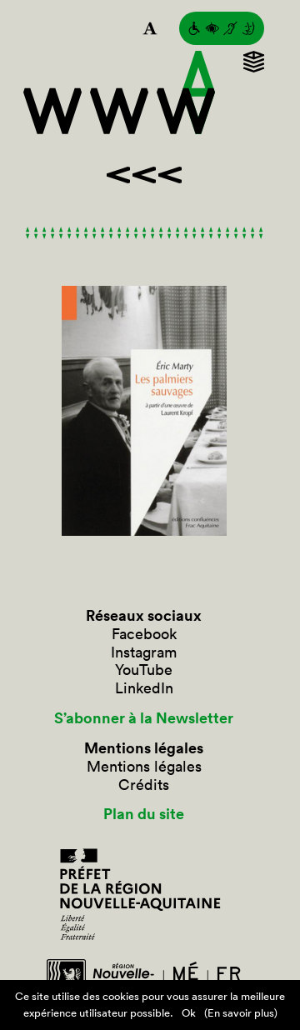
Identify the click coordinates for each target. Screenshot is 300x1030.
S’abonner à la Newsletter (143, 718)
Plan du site (143, 814)
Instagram (144, 652)
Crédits (143, 785)
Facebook (144, 634)
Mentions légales (144, 767)
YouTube (143, 670)
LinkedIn (144, 688)
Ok (189, 1013)
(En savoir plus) (241, 1013)
